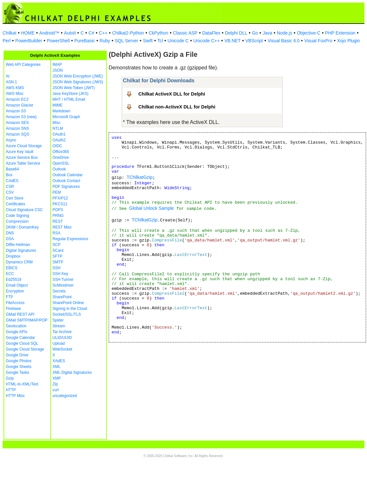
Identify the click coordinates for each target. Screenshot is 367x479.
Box (9, 175)
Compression (17, 221)
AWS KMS (15, 88)
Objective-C (308, 33)
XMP (57, 378)
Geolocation (16, 326)
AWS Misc (15, 93)
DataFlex (211, 33)
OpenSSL (61, 163)
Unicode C (178, 40)
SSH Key (60, 273)
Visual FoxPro (318, 40)
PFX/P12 (60, 198)
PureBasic (84, 40)
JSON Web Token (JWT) (74, 88)
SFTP (58, 256)
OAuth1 (59, 134)
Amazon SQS (17, 134)
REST (58, 221)
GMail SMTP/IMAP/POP (26, 320)
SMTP (58, 262)
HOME (28, 33)
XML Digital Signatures (72, 372)
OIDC (57, 146)
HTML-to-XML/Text (22, 384)
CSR (10, 186)
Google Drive (17, 355)
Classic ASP (185, 33)
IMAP (57, 64)
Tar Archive (62, 332)
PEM (57, 192)
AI (7, 76)
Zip (55, 384)
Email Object (17, 285)
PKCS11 (60, 204)
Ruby (105, 40)
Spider (58, 320)
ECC (10, 273)
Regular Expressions (70, 239)
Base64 (12, 169)
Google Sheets (18, 366)
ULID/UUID (62, 337)
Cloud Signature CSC (24, 210)
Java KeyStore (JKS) (70, 93)
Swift (148, 40)
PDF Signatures (66, 186)
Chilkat (9, 33)
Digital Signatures (21, 250)
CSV (10, 192)
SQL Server (126, 40)
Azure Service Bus (22, 157)
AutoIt (70, 33)
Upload (59, 343)
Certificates (15, 204)
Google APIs (16, 332)
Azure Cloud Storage (24, 146)
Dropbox (13, 256)
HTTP (11, 390)
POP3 (58, 210)
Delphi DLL (236, 33)
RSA (57, 233)
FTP (9, 297)
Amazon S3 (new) (21, 117)
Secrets (59, 291)
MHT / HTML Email (69, 99)
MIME (58, 105)
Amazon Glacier (19, 105)
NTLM (58, 128)
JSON (58, 70)
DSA (10, 239)
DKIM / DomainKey (22, 227)
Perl (7, 40)
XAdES (59, 361)
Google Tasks (17, 372)
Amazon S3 (16, 111)
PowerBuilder (28, 40)
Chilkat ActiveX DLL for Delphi (171, 94)
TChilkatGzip (140, 177)
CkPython (158, 33)
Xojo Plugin (348, 40)
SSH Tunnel (63, 279)
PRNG (58, 215)
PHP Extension (340, 33)
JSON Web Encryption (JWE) (78, 76)
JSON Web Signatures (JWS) (78, 82)
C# (91, 33)
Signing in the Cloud (70, 308)
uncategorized (65, 395)
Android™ (49, 33)
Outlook (59, 169)
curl (56, 390)
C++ (103, 33)
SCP (57, 244)
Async (11, 140)
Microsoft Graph (66, 117)
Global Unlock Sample (151, 208)
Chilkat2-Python (128, 33)
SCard (58, 250)
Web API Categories (23, 64)
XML (57, 366)
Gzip (10, 378)
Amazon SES (17, 122)
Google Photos (18, 361)
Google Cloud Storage (25, 349)
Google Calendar (20, 337)
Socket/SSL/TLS (67, 314)
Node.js (284, 33)
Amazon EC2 (17, 99)
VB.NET (232, 40)
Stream (59, 326)
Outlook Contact (66, 180)
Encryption (15, 291)
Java (267, 33)
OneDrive (61, 157)
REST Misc (62, 227)
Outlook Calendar (68, 175)
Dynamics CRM (19, 262)
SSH (57, 268)
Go (255, 33)
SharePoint (62, 297)
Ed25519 (13, 279)
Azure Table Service (23, 163)
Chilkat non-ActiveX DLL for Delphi (176, 106)
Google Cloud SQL (22, 343)
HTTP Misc (15, 395)
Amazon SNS (17, 128)
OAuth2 (59, 140)
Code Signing (17, 215)
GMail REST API (20, 314)
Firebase (13, 308)
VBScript (254, 40)
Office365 (61, 151)
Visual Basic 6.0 (284, 40)
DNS (10, 233)
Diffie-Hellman (18, 244)
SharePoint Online (68, 303)
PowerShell (58, 40)
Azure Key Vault (19, 151)
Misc (57, 122)
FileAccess (15, 303)
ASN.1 (11, 82)
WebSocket (62, 349)
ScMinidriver (63, 285)
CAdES (12, 180)
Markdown (61, 111)
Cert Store (15, 198)
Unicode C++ (206, 40)
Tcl (160, 40)
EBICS (11, 268)
